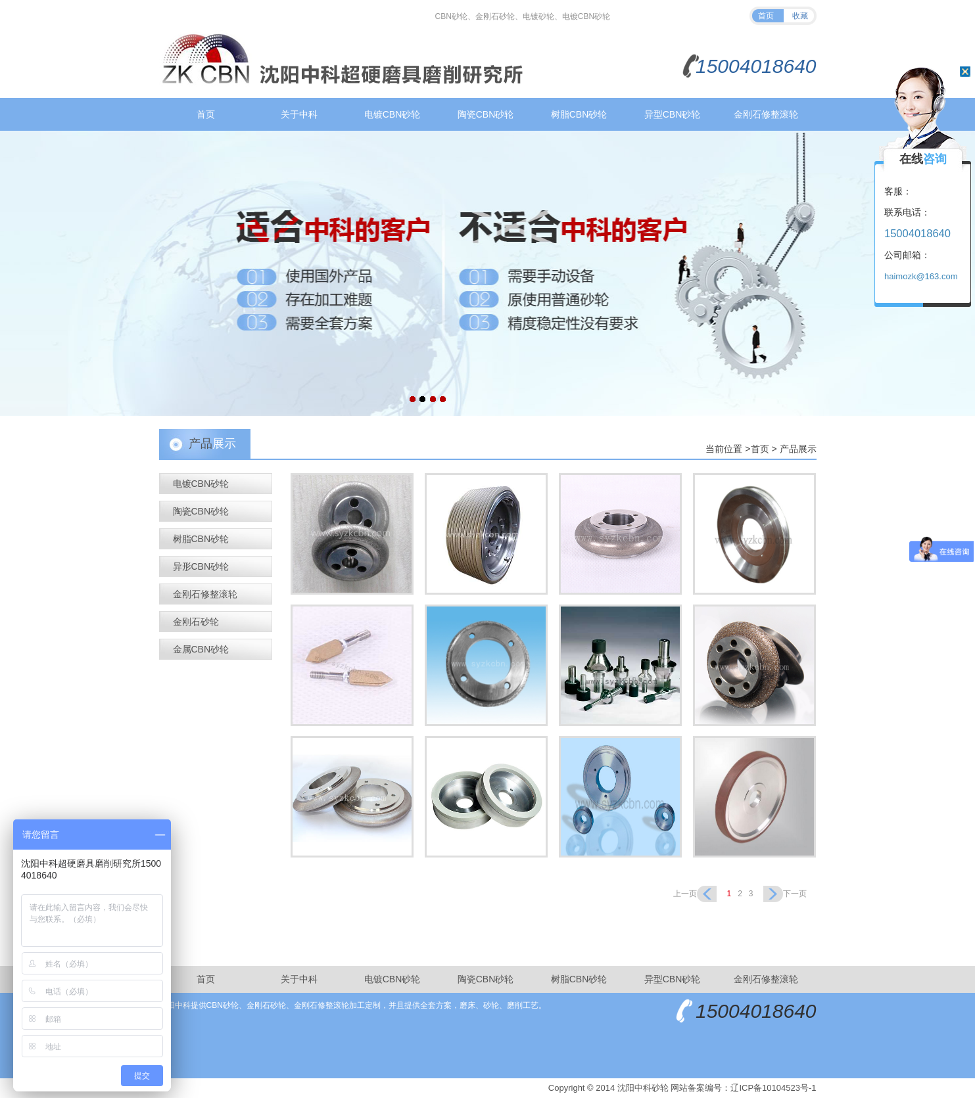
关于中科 (299, 114)
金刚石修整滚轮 (766, 114)
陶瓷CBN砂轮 (486, 114)
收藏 (800, 15)
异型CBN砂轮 (672, 114)
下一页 (795, 893)
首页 (766, 15)
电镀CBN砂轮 (392, 114)
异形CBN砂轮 (201, 566)
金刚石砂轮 (196, 621)
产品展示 (798, 449)
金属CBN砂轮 (201, 649)
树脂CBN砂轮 (579, 114)
